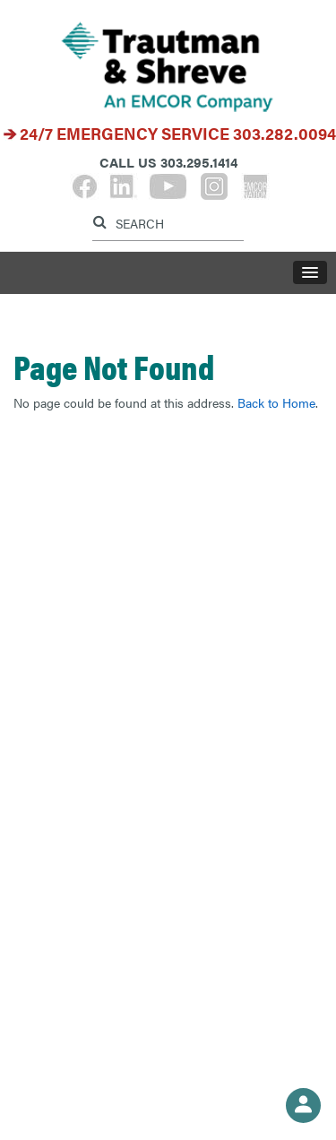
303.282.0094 (284, 133)
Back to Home (276, 402)
